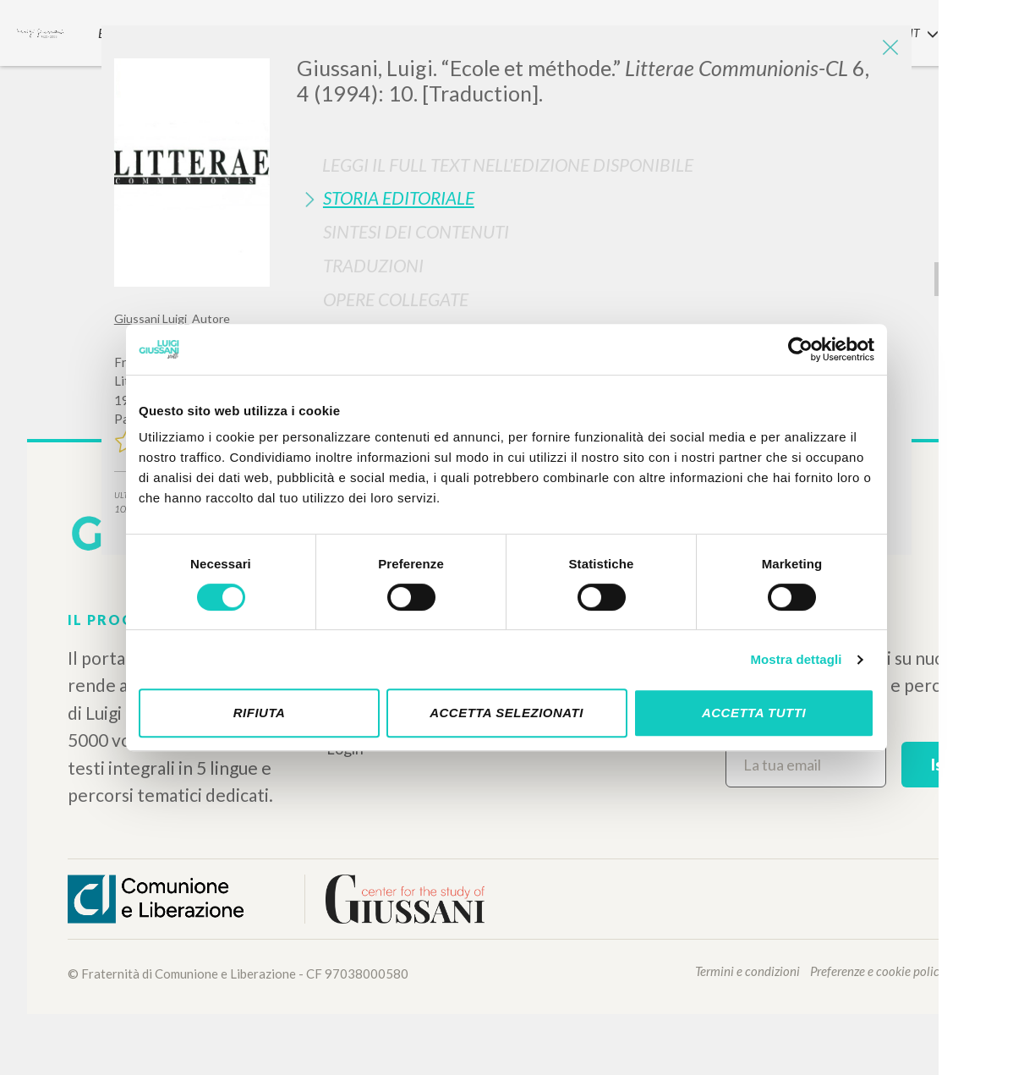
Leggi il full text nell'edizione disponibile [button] (507, 164)
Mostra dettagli (795, 659)
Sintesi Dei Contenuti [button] (416, 231)
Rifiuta (259, 712)
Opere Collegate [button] (395, 299)
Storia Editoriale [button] (398, 197)
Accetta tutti (754, 712)
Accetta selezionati (506, 712)
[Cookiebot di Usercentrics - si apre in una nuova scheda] (800, 349)
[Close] (886, 51)
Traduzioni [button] (373, 265)
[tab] (598, 197)
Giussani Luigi (151, 318)
